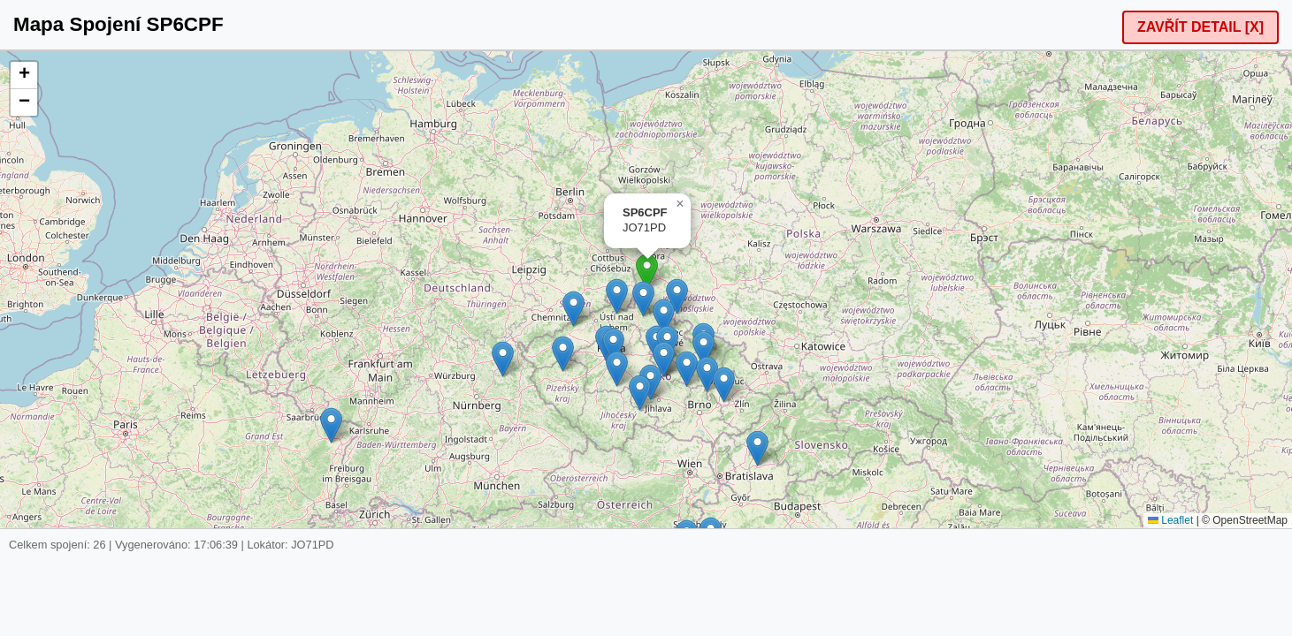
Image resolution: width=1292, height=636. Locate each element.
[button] (647, 272)
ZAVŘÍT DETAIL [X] (1200, 26)
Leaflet (1170, 520)
